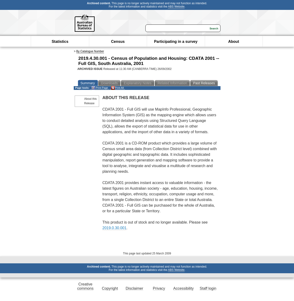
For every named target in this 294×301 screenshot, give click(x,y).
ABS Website (176, 6)
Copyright (110, 288)
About (233, 42)
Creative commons (85, 286)
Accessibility (183, 288)
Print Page (99, 87)
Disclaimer (134, 288)
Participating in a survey (175, 42)
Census (118, 42)
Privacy (159, 288)
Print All (117, 87)
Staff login (208, 288)
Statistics (60, 42)
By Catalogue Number (90, 51)
